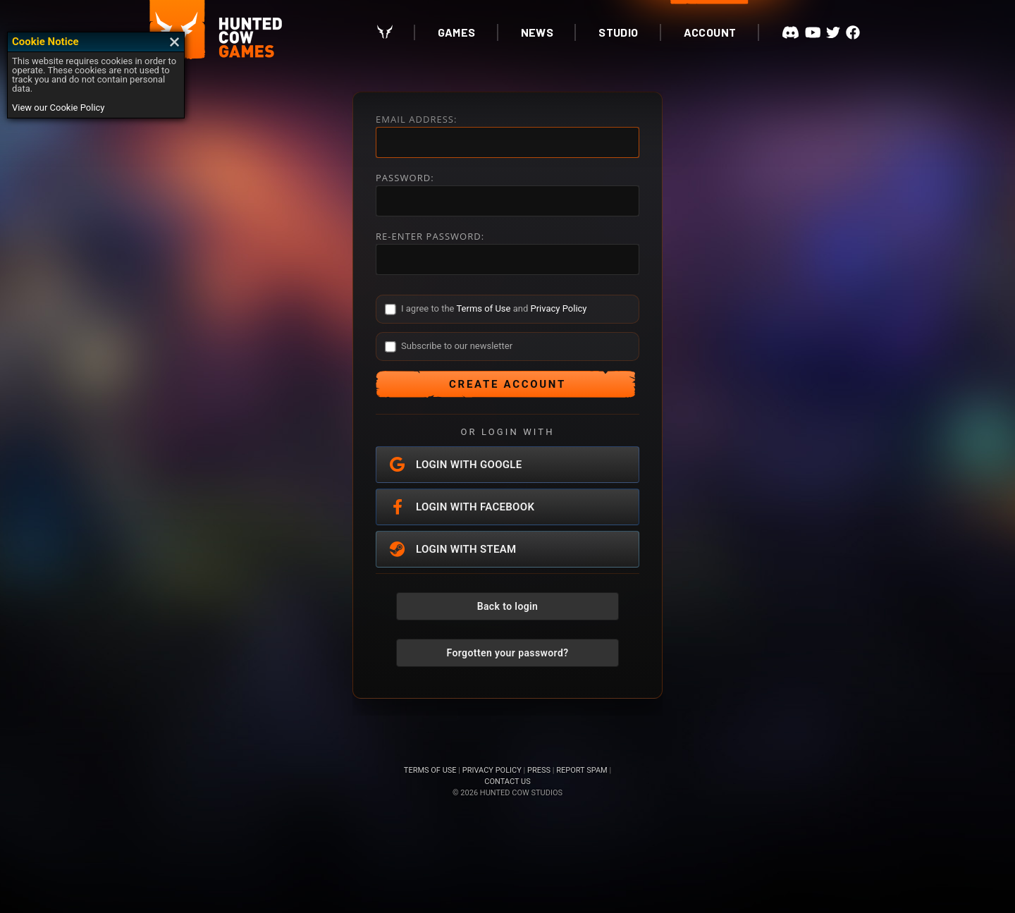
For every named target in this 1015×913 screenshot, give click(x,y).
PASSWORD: (405, 178)
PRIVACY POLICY (492, 770)
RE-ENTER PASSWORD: (430, 236)
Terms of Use (483, 308)
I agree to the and (494, 308)
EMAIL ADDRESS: (416, 119)
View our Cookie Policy (58, 107)
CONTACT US (507, 781)
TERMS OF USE (430, 770)
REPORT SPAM (581, 770)
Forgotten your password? (508, 652)
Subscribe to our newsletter (456, 346)
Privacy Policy (558, 308)
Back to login (508, 606)
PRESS (538, 770)
